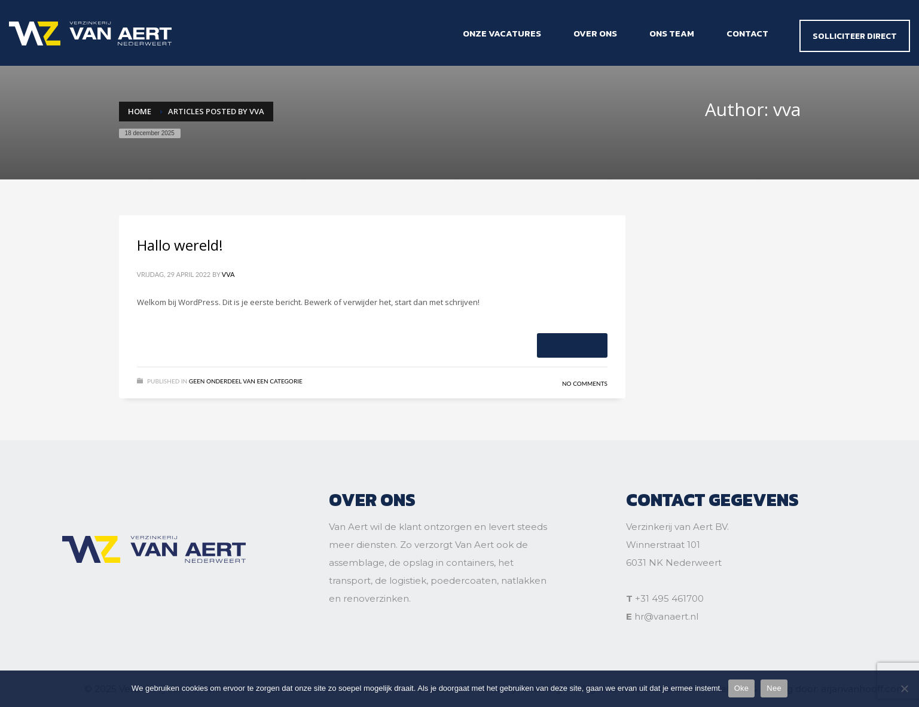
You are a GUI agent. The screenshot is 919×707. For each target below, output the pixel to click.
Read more (572, 345)
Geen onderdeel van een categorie (246, 381)
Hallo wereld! (180, 245)
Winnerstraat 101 (663, 544)
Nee (774, 688)
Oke (741, 688)
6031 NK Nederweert (674, 562)
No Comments (584, 383)
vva (228, 274)
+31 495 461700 (669, 598)
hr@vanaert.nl (666, 616)
